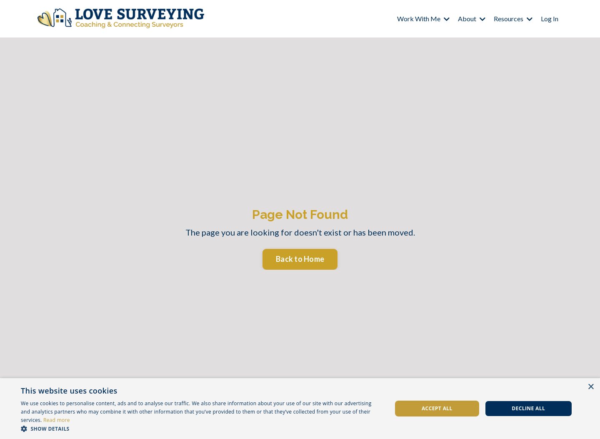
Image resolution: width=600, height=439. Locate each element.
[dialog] (300, 408)
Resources (513, 19)
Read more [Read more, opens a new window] (56, 420)
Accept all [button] (437, 408)
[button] (201, 428)
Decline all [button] (528, 408)
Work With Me (423, 19)
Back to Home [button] (300, 258)
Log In (549, 19)
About (471, 19)
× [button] (591, 387)
